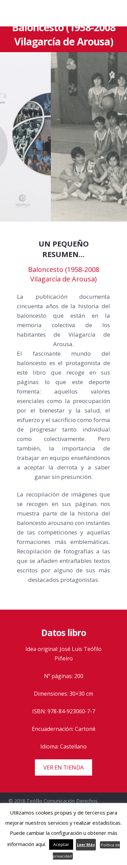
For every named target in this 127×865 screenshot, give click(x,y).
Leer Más (86, 844)
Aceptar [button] (61, 844)
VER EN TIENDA (63, 767)
